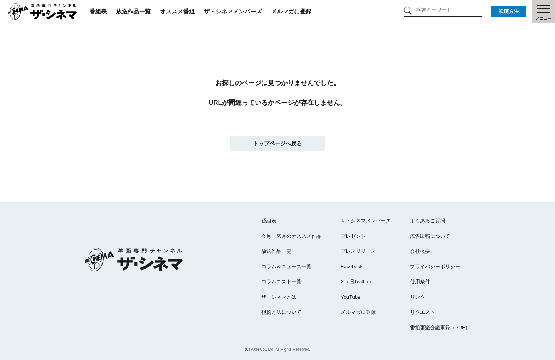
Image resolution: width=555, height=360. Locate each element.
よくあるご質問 (427, 221)
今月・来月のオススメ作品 (291, 236)
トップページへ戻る (277, 143)
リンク (417, 297)
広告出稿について (430, 236)
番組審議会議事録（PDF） (440, 327)
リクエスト (422, 312)
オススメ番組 (177, 11)
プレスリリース (358, 251)
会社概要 (420, 251)
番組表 (98, 11)
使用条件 (420, 281)
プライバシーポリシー (435, 266)
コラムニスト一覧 (281, 281)
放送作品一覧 (133, 11)
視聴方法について (281, 312)
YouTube (350, 297)
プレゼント (353, 236)
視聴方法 (509, 11)
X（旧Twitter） (357, 281)
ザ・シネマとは (278, 297)
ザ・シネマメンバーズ (233, 11)
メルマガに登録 (291, 11)
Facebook (352, 266)
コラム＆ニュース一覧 (286, 266)
